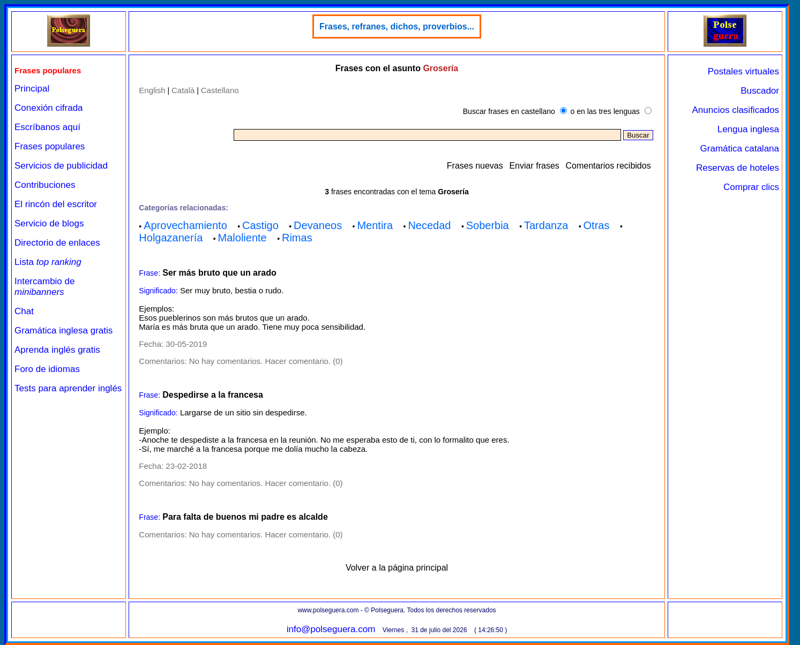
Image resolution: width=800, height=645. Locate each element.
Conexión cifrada (48, 108)
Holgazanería (171, 238)
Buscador (760, 91)
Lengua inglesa (748, 129)
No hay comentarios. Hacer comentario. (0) (266, 361)
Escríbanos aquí (47, 127)
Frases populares (49, 146)
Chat (24, 311)
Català (183, 90)
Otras (597, 225)
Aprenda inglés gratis (57, 350)
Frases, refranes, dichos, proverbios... (396, 26)
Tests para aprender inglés (68, 388)
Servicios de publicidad (61, 166)
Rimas (297, 238)
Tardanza (546, 225)
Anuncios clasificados (735, 110)
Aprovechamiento (185, 225)
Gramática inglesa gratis (63, 330)
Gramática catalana (739, 148)
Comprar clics (751, 187)
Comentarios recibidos (608, 165)
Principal (31, 89)
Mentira (375, 225)
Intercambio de (44, 286)
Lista (47, 262)
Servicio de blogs (49, 223)
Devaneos (318, 225)
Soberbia (487, 225)
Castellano (220, 90)
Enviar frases (534, 165)
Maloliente (242, 238)
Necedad (429, 225)
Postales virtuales (743, 71)
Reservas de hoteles (737, 168)
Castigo (260, 225)
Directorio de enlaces (57, 243)
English (152, 90)
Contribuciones (44, 185)
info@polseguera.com (331, 629)
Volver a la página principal (397, 567)
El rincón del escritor (55, 204)
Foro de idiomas (47, 369)
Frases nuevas (475, 165)
